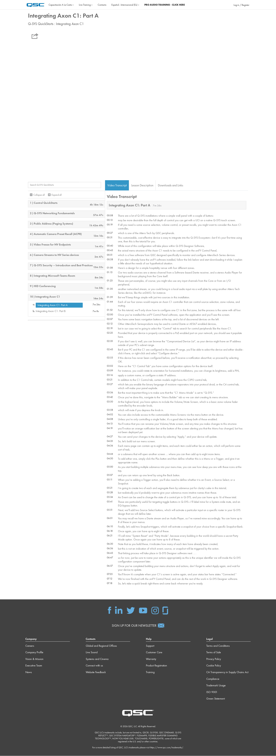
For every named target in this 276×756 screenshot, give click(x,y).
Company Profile (34, 652)
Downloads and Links (170, 185)
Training (150, 672)
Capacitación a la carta (61, 4)
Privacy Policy (213, 659)
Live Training (86, 4)
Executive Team (33, 665)
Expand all (57, 194)
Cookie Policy (213, 665)
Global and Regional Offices (101, 646)
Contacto (102, 4)
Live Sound (92, 652)
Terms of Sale (213, 652)
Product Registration (156, 665)
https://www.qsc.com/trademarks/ (166, 747)
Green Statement (215, 699)
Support (150, 646)
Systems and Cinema (97, 659)
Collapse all (39, 194)
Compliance (212, 679)
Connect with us (94, 665)
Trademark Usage (216, 685)
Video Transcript (117, 185)
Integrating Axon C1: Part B (50, 311)
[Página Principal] (35, 4)
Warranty (151, 659)
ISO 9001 (211, 692)
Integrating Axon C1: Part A (52, 305)
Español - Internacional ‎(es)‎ (125, 4)
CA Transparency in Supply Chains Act (227, 672)
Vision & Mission (34, 659)
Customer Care (154, 652)
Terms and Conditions (218, 646)
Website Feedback (96, 672)
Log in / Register (241, 5)
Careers (29, 646)
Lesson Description (142, 185)
